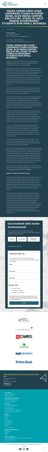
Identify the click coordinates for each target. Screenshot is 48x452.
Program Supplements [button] (11, 399)
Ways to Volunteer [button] (10, 394)
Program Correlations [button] (10, 401)
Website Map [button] (36, 444)
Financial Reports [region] (9, 408)
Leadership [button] (8, 415)
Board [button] (6, 419)
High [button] (6, 434)
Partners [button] (7, 403)
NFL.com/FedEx (23, 167)
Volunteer (22, 239)
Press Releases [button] (9, 422)
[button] (20, 449)
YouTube (16, 169)
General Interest (16, 288)
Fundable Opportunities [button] (11, 405)
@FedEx (29, 169)
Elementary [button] (8, 431)
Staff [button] (6, 417)
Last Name (12, 278)
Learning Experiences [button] (12, 429)
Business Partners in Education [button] (13, 410)
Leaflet (32, 311)
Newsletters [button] (8, 424)
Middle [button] (6, 433)
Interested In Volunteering (18, 292)
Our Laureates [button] (9, 427)
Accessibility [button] (29, 444)
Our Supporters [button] (9, 406)
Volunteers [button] (8, 392)
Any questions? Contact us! (15, 246)
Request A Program (34, 239)
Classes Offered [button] (9, 396)
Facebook (10, 169)
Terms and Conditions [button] (11, 444)
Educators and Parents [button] (12, 398)
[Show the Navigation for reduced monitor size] (45, 4)
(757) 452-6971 (7, 385)
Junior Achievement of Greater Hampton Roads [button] (18, 438)
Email (10, 264)
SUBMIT (24, 303)
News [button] (6, 425)
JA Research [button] (8, 420)
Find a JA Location (9, 440)
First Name (12, 271)
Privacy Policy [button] (21, 444)
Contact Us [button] (7, 383)
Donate (12, 239)
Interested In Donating (17, 290)
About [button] (6, 414)
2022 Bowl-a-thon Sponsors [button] (12, 412)
